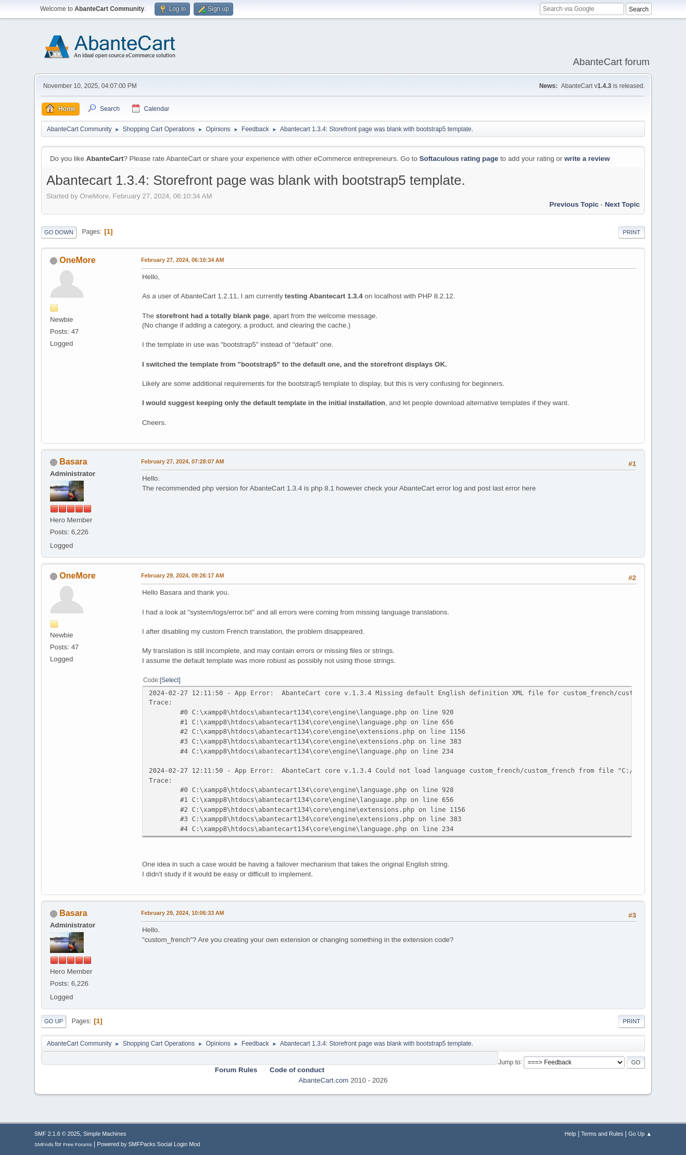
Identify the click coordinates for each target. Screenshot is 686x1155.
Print (632, 232)
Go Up (53, 1021)
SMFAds (44, 1144)
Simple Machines (104, 1134)
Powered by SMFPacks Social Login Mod (148, 1144)
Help (570, 1134)
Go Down (58, 232)
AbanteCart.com (323, 1080)
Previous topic (574, 204)
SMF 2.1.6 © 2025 (57, 1134)
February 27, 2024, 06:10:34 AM (182, 260)
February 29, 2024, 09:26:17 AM (182, 575)
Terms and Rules (602, 1134)
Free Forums (77, 1144)
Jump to (509, 1061)
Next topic (622, 204)
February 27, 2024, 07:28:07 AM (182, 461)
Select (170, 680)
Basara (73, 461)
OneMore (77, 260)
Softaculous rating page (459, 158)
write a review (586, 158)
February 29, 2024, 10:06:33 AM (182, 913)
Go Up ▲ (640, 1134)
